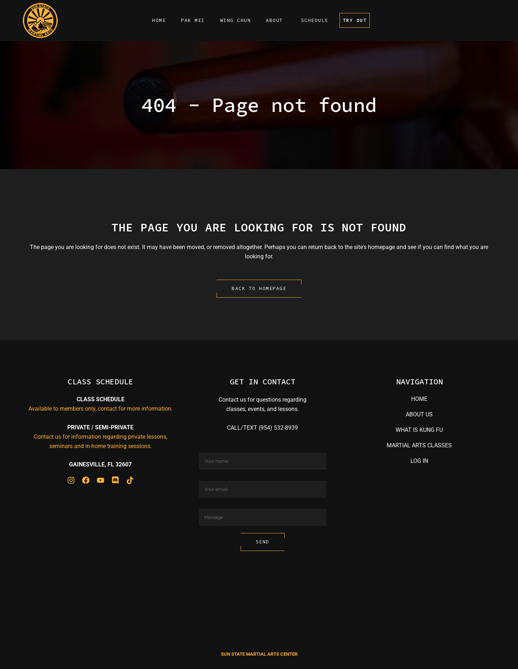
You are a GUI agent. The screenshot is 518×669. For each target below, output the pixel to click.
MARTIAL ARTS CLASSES (419, 445)
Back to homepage (259, 288)
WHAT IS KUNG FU (419, 429)
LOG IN (419, 460)
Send (262, 542)
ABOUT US (419, 414)
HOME (419, 398)
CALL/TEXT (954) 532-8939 (262, 427)
